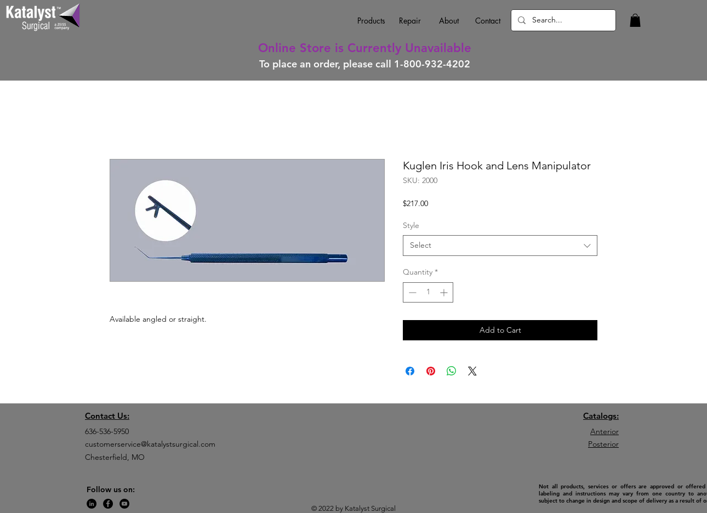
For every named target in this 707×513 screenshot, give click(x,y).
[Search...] (562, 20)
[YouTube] (124, 504)
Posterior (603, 444)
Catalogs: (601, 416)
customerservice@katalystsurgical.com (150, 444)
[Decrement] (411, 292)
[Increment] (445, 292)
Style (411, 225)
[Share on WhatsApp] (451, 371)
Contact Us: (107, 416)
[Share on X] (472, 371)
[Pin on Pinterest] (430, 371)
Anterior (604, 431)
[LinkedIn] (91, 504)
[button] (635, 20)
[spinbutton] (428, 292)
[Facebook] (108, 504)
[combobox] (500, 245)
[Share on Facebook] (410, 371)
